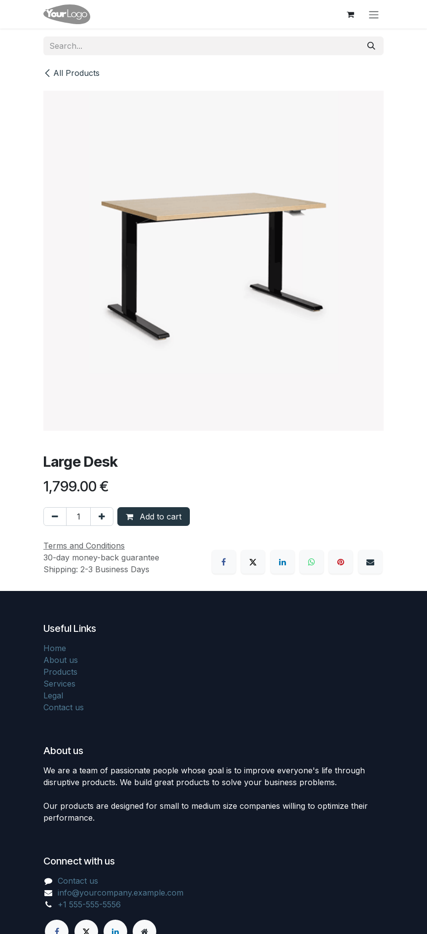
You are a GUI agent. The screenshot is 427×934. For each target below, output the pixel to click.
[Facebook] (224, 562)
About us (60, 660)
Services (59, 684)
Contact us (63, 707)
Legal (53, 695)
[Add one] (101, 516)
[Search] (371, 45)
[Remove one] (55, 516)
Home (54, 648)
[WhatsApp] (311, 562)
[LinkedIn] (282, 562)
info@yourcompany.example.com (120, 893)
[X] (253, 562)
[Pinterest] (341, 562)
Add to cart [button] (153, 516)
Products (60, 672)
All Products (71, 73)
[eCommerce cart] (350, 14)
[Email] (370, 562)
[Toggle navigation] (374, 14)
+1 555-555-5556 (89, 904)
